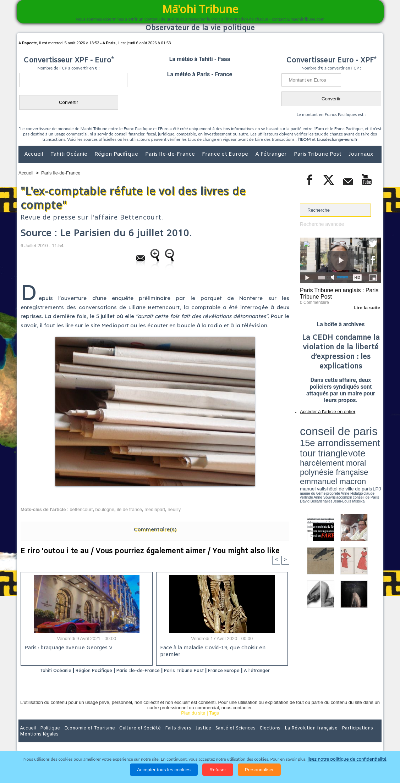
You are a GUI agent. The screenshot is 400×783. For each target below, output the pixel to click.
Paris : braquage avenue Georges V (67, 648)
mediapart (154, 509)
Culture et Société (129, 737)
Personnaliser (259, 769)
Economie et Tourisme (83, 737)
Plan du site (193, 722)
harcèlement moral (319, 438)
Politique (47, 737)
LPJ (302, 447)
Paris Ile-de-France (170, 154)
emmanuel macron (319, 443)
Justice (186, 737)
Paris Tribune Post (318, 154)
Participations (326, 737)
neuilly (174, 509)
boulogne (104, 509)
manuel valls (346, 444)
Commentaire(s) (155, 529)
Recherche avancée (320, 224)
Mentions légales (362, 737)
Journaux (361, 154)
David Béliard (322, 450)
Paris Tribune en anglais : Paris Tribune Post (337, 293)
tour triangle (349, 432)
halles (331, 450)
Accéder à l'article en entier (323, 409)
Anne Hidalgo (335, 448)
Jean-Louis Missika (344, 450)
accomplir (374, 448)
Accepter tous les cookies (164, 769)
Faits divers (164, 737)
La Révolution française (284, 737)
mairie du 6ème (312, 448)
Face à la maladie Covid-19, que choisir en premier (221, 648)
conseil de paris (322, 425)
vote (369, 432)
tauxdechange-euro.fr (337, 139)
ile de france (129, 509)
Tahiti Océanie (69, 154)
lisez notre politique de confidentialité (347, 759)
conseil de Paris (307, 450)
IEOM (305, 139)
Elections (246, 737)
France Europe (250, 670)
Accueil (34, 154)
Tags (214, 722)
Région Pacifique (116, 154)
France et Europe (226, 154)
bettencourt (81, 509)
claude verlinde (349, 448)
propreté (324, 448)
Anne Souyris (363, 448)
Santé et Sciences (215, 737)
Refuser (217, 769)
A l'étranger (271, 154)
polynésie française (357, 438)
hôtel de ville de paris (367, 444)
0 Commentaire (313, 301)
